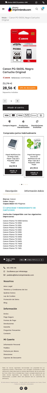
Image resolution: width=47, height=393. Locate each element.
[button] (37, 9)
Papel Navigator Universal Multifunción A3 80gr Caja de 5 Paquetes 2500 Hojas (34, 159)
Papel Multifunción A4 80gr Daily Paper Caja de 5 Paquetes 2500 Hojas (13, 158)
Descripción (11, 191)
